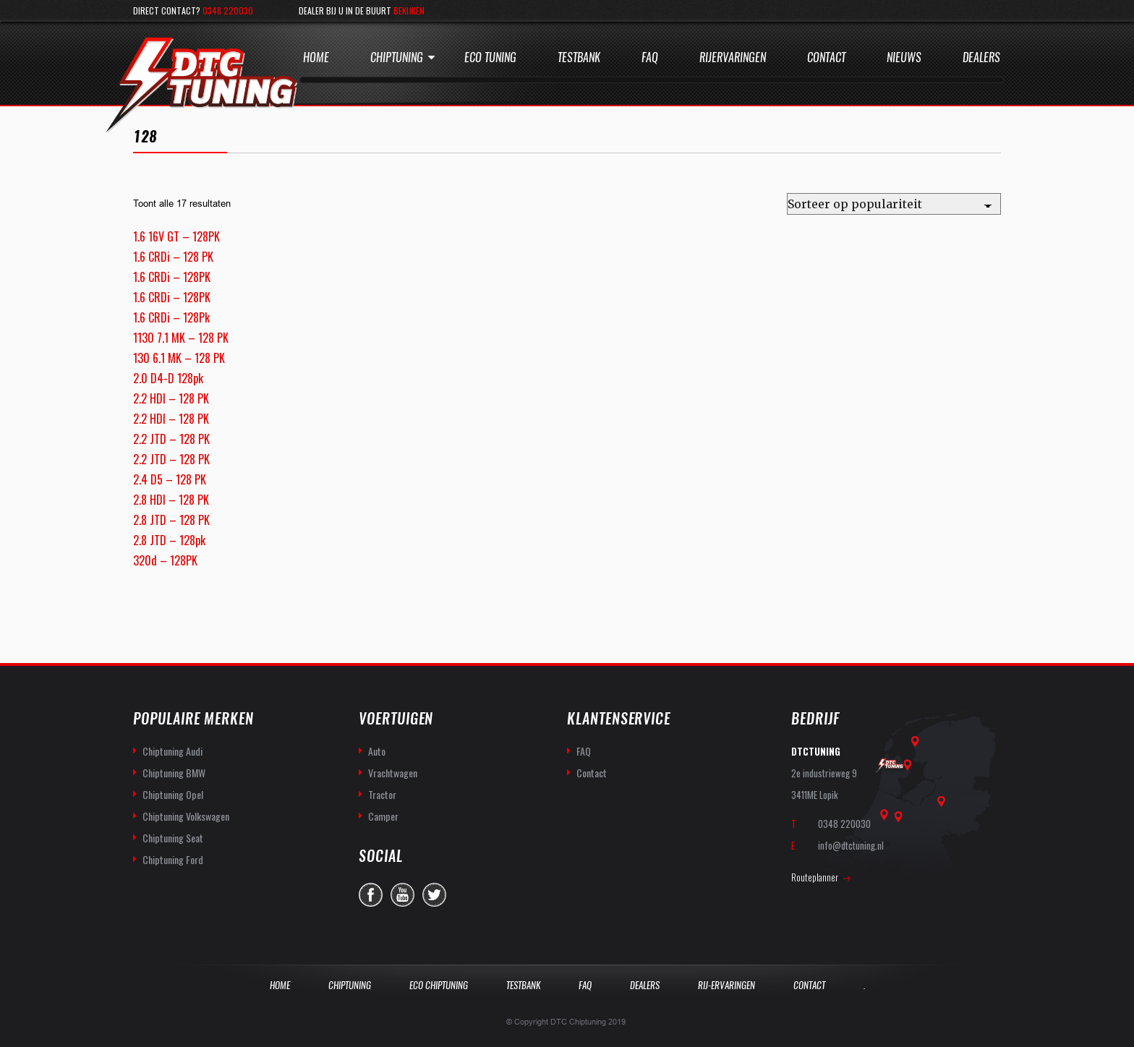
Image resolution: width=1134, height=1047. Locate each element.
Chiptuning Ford (172, 859)
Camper (383, 816)
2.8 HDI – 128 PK (171, 499)
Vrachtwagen (392, 772)
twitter (434, 895)
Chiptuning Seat (172, 837)
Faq (649, 57)
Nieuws (904, 57)
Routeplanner (814, 877)
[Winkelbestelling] (894, 204)
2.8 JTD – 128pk (169, 540)
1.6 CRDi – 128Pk (171, 317)
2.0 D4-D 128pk (168, 378)
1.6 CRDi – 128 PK (173, 256)
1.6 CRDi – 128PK (171, 277)
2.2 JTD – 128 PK (171, 439)
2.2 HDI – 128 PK (171, 398)
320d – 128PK (165, 560)
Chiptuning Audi (172, 750)
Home (316, 57)
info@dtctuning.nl (851, 845)
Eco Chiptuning (438, 985)
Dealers (981, 57)
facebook (371, 895)
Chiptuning (396, 57)
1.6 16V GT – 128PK (176, 236)
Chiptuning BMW (173, 772)
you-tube (402, 895)
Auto (376, 750)
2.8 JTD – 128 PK (171, 520)
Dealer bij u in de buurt (362, 10)
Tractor (382, 794)
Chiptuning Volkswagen (185, 816)
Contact (826, 57)
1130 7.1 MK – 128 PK (181, 337)
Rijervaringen (732, 57)
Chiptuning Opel (172, 794)
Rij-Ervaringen (726, 985)
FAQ (583, 750)
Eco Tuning (490, 57)
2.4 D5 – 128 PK (169, 479)
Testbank (579, 57)
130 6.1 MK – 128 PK (179, 358)
